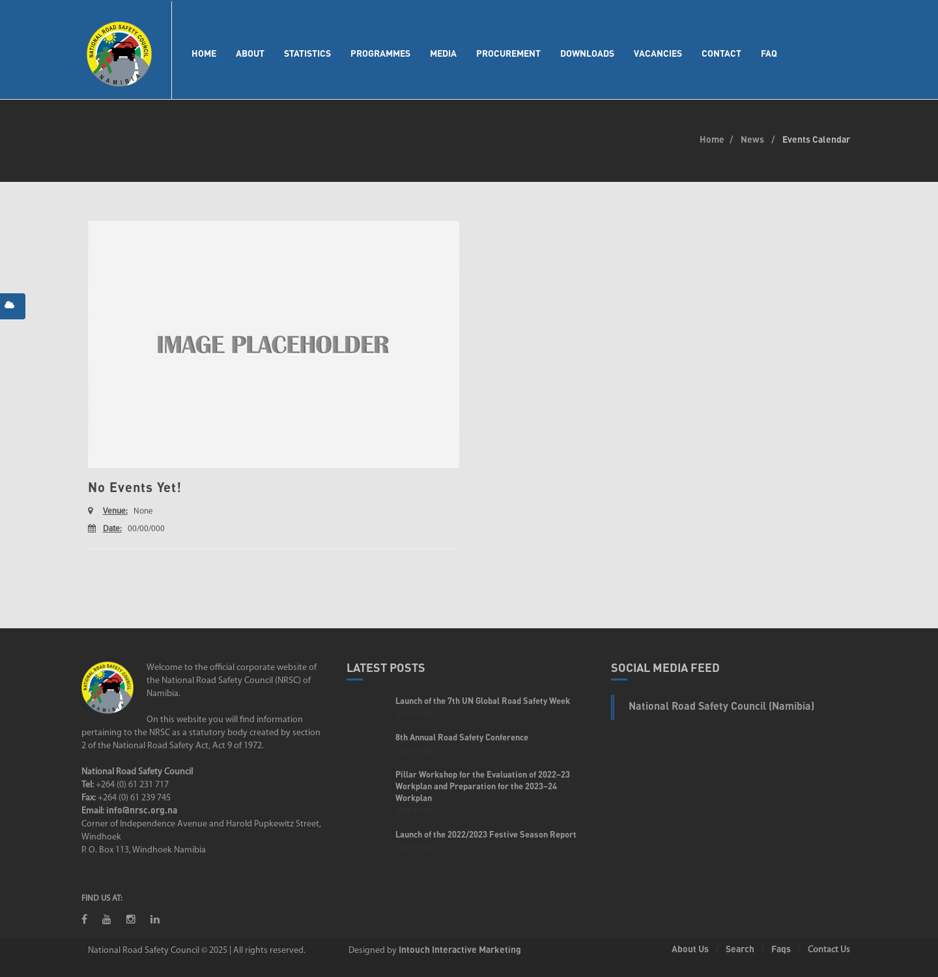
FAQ (769, 53)
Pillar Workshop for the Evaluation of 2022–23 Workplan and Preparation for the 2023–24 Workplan (482, 786)
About (250, 53)
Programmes (380, 53)
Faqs (781, 948)
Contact (721, 53)
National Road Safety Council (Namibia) (721, 705)
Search (740, 948)
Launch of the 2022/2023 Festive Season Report (485, 834)
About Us (690, 948)
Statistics (307, 53)
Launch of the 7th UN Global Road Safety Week (482, 700)
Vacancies (658, 53)
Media (443, 53)
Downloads (587, 53)
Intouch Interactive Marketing (460, 949)
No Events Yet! (135, 487)
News (752, 139)
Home (204, 53)
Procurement (508, 53)
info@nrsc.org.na (141, 809)
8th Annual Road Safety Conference (461, 737)
